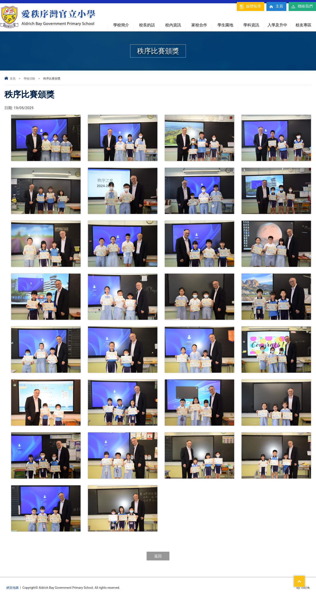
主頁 (276, 6)
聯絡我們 (302, 6)
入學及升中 (279, 23)
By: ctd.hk (303, 587)
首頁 (13, 78)
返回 (158, 556)
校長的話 (147, 25)
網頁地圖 (12, 587)
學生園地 (227, 23)
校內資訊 (175, 23)
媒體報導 (250, 6)
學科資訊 (253, 23)
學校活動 (29, 78)
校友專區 (303, 25)
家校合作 (201, 23)
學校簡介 (123, 23)
